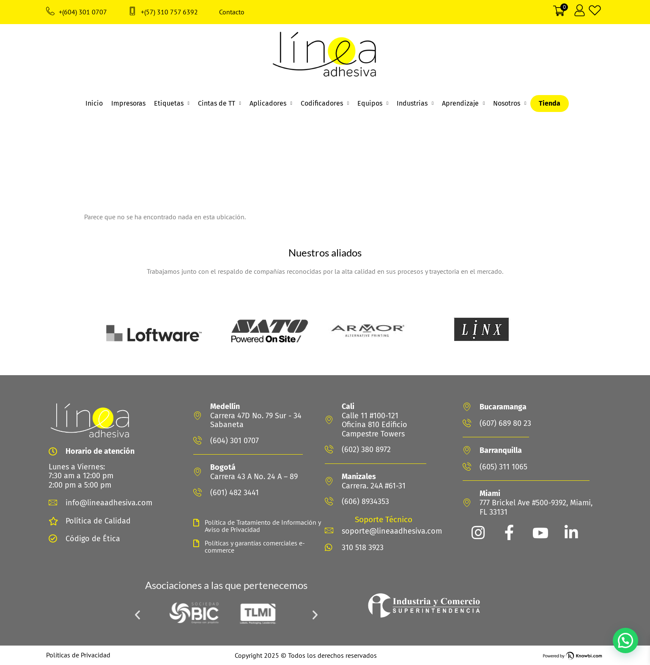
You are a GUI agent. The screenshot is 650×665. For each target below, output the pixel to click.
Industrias (415, 103)
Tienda (549, 103)
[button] (137, 615)
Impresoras (128, 103)
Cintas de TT (219, 103)
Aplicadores (271, 103)
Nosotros (509, 103)
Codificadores (325, 103)
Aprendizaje (463, 103)
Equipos (372, 103)
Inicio (94, 103)
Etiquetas (171, 103)
